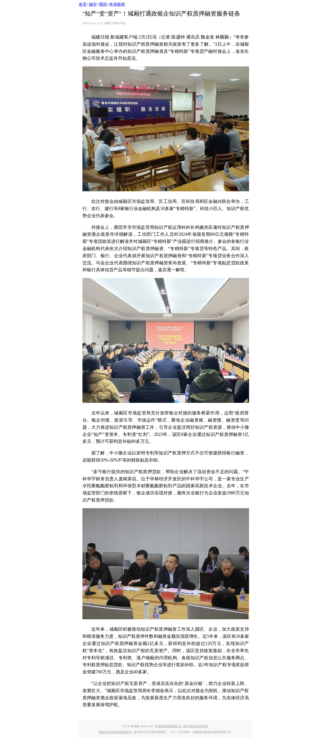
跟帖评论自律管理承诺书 (115, 732)
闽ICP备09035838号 (196, 726)
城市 (93, 4)
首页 (83, 4)
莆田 (103, 4)
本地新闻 (117, 4)
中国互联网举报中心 (168, 726)
